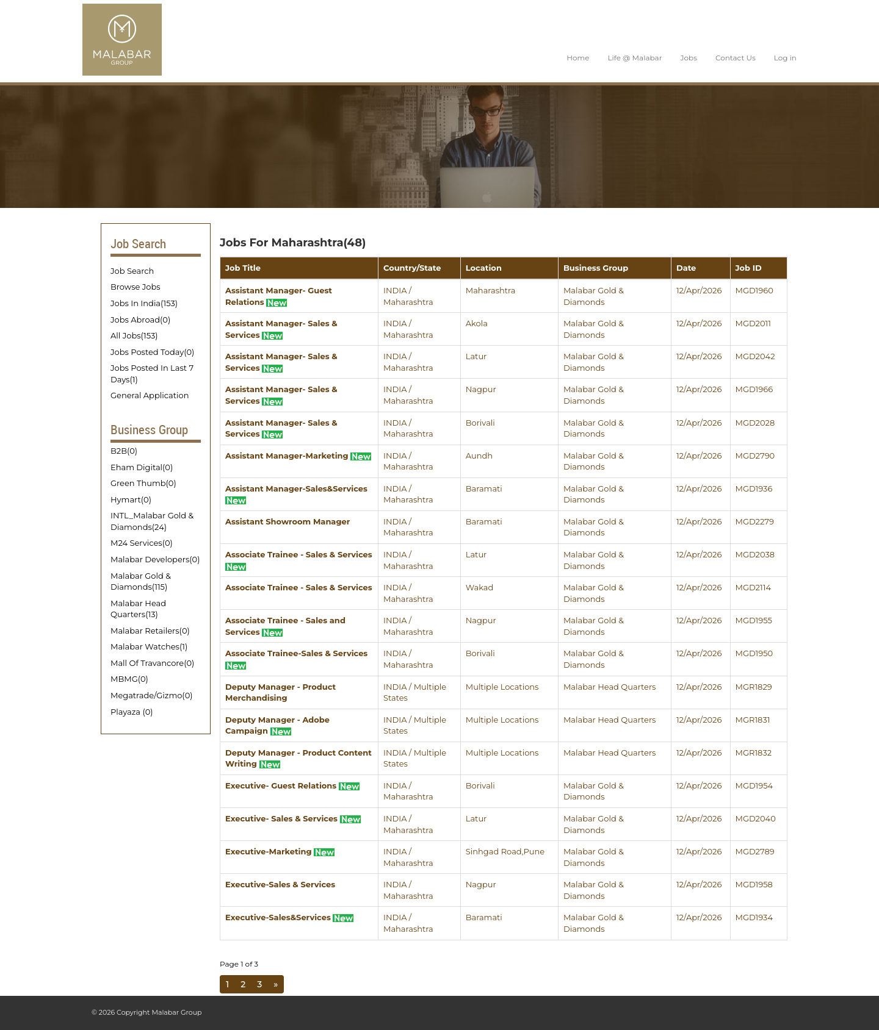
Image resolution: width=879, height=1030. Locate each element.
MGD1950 (754, 653)
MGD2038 (755, 554)
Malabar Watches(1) (148, 646)
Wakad (480, 587)
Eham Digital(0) (141, 467)
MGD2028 (755, 422)
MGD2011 (753, 323)
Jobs (688, 57)
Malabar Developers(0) (155, 559)
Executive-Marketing (280, 851)
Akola (477, 323)
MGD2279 (755, 521)
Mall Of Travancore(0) (152, 663)
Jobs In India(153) (144, 303)
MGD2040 (756, 818)
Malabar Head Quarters (609, 687)
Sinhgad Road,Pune (505, 851)
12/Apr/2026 (699, 290)
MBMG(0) (129, 679)
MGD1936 (754, 488)
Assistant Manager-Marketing (298, 455)
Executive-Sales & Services (280, 884)
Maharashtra (491, 290)
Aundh (479, 455)
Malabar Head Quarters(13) (138, 609)
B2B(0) (123, 451)
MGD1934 (754, 917)
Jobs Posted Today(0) (152, 352)
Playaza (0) (131, 712)
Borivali (480, 422)
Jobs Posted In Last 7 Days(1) (152, 373)
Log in (785, 57)
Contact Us (735, 57)
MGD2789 (755, 851)
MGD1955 (754, 620)
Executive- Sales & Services (293, 818)
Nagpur (481, 389)
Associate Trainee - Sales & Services (298, 587)
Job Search (132, 271)
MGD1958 (754, 884)
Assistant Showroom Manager (287, 521)
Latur (476, 356)
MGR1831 (753, 719)
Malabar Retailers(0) (150, 630)
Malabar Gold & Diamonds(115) (140, 581)
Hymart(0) (130, 499)
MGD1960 (754, 290)
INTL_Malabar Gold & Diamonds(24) (152, 521)
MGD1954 (754, 785)
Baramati (484, 488)
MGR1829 (754, 687)
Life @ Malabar (634, 57)
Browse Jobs (135, 286)
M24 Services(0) (141, 543)
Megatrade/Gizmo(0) (151, 695)
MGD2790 (755, 455)
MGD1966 (754, 389)
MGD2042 (755, 356)
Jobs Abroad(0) (140, 319)
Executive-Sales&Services (289, 917)
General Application (149, 395)
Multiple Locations (502, 687)
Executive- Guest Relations (292, 785)
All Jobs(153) (134, 335)
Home (577, 57)
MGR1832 (754, 752)
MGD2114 (753, 587)
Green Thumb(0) (143, 483)
